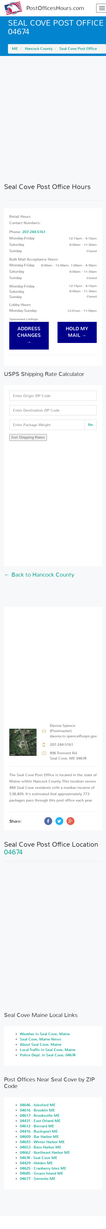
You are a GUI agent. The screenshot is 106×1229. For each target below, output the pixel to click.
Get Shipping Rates (28, 437)
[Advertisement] (53, 119)
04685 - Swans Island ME (41, 1173)
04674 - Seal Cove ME (39, 1157)
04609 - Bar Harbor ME (39, 1136)
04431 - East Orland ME (40, 1120)
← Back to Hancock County (39, 574)
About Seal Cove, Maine (40, 1044)
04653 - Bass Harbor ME (40, 1147)
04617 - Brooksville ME (40, 1115)
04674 (13, 852)
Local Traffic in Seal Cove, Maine (48, 1049)
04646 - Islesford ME (38, 1105)
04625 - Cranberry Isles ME (43, 1168)
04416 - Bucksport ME (39, 1131)
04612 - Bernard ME (37, 1126)
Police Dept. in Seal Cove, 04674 (48, 1055)
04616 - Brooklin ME (37, 1110)
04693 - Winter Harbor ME (42, 1142)
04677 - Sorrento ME (38, 1178)
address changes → (29, 335)
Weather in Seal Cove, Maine (45, 1034)
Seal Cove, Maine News (40, 1039)
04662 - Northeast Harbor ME (45, 1152)
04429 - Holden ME (36, 1163)
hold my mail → (77, 332)
